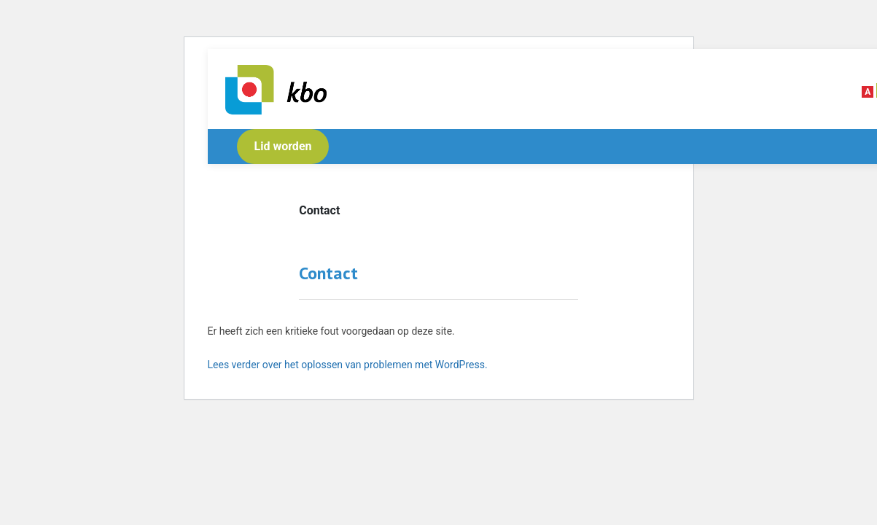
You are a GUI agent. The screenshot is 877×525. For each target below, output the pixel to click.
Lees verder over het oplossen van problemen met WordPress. (348, 364)
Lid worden (283, 146)
